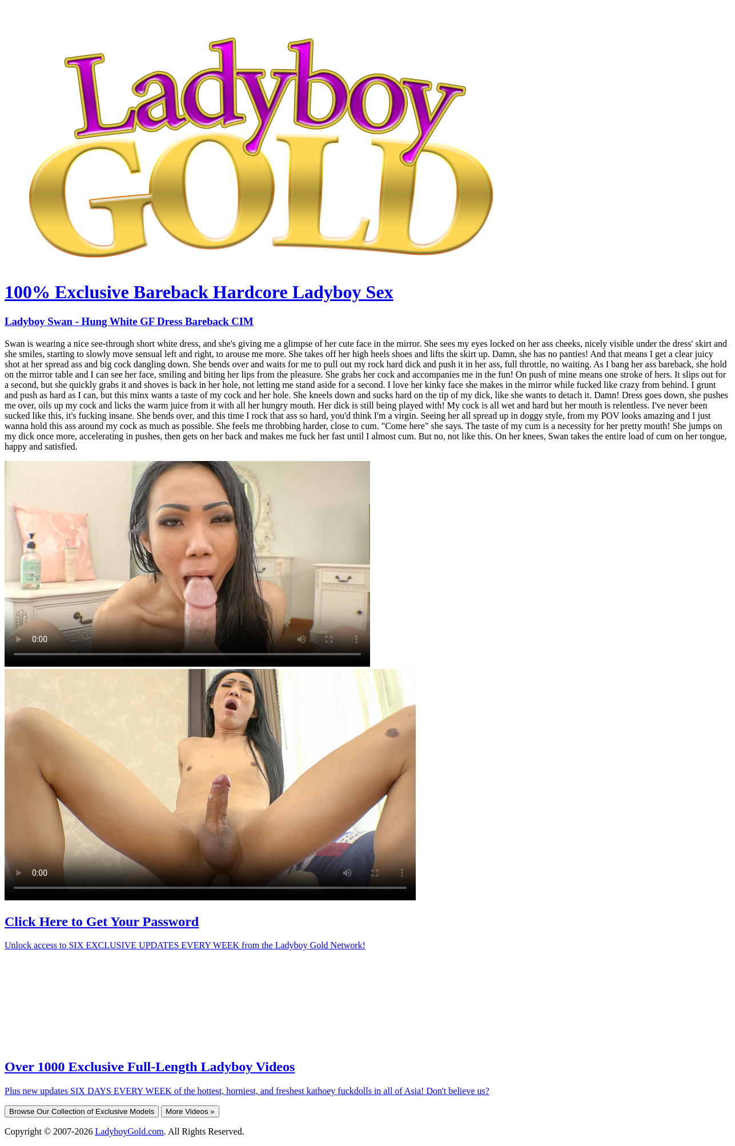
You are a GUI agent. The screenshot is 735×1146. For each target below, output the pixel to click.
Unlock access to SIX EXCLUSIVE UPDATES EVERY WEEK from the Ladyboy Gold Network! (185, 945)
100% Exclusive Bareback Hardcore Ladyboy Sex (199, 292)
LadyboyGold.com (129, 1131)
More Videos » (190, 1111)
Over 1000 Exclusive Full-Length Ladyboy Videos (150, 1066)
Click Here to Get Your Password (102, 921)
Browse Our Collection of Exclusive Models (81, 1111)
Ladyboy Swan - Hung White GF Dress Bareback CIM (129, 321)
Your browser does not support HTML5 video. (187, 564)
